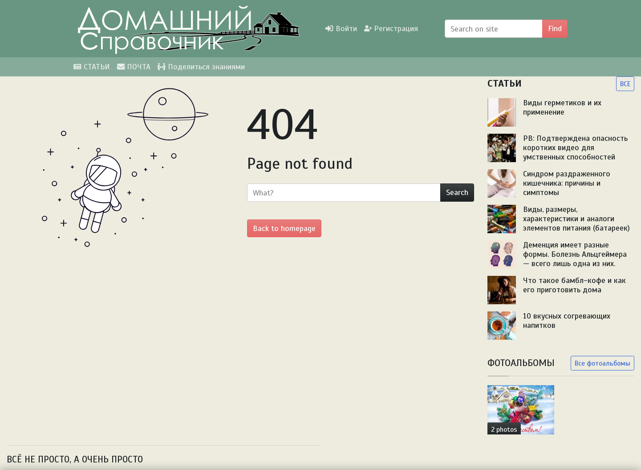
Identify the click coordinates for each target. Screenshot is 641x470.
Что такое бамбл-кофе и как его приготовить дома (574, 285)
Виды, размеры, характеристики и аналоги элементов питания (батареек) (576, 218)
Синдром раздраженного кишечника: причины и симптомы (566, 183)
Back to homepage (284, 228)
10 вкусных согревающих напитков (566, 320)
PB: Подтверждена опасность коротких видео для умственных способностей (575, 147)
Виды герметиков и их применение (562, 107)
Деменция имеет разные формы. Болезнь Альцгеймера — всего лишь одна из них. (575, 254)
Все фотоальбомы (602, 363)
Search (457, 192)
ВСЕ (625, 84)
